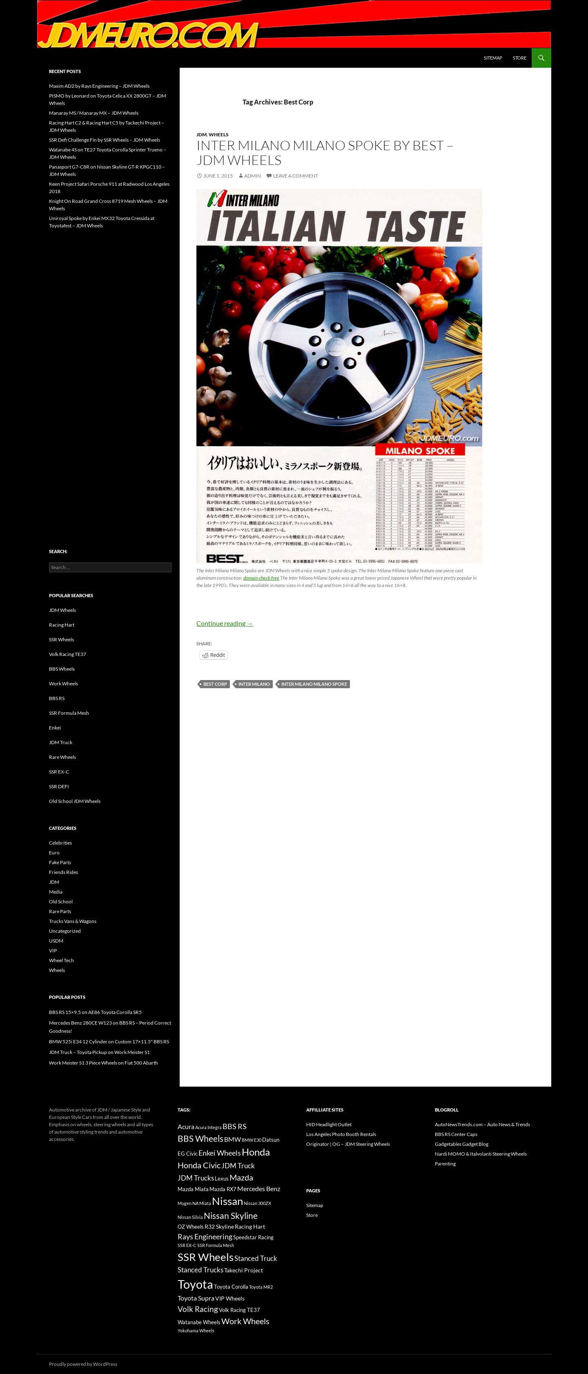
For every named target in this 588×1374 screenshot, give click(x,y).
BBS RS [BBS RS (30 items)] (235, 1126)
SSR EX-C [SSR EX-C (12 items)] (187, 1245)
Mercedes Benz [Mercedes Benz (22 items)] (258, 1188)
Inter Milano (254, 684)
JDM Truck (60, 742)
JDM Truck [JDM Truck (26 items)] (238, 1165)
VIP (53, 950)
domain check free (261, 578)
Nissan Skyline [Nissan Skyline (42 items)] (231, 1215)
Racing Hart (61, 625)
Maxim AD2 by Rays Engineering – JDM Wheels (99, 86)
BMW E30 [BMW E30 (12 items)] (251, 1140)
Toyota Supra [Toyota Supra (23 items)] (196, 1298)
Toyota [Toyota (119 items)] (195, 1284)
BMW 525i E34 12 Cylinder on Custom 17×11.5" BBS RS (109, 1041)
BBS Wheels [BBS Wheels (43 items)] (200, 1138)
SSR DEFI (59, 786)
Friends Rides (63, 872)
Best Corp (215, 684)
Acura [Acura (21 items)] (186, 1126)
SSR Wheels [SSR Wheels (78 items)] (206, 1256)
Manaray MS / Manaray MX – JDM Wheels (93, 113)
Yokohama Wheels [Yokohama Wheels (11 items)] (196, 1330)
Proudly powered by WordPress (83, 1364)
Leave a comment (295, 176)
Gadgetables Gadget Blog (461, 1144)
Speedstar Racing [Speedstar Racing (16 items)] (253, 1237)
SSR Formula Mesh (69, 713)
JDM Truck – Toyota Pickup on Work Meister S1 (99, 1052)
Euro (54, 852)
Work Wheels (63, 683)
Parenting (445, 1164)
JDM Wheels (62, 610)
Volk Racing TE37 (67, 654)
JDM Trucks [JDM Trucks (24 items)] (196, 1178)
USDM (56, 941)
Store (519, 57)
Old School (61, 901)
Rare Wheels (62, 757)
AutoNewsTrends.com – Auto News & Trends (482, 1124)
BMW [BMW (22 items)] (232, 1139)
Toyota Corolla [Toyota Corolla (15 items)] (231, 1286)
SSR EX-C (59, 772)
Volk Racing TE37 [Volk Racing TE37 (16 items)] (239, 1310)
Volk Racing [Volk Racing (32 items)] (198, 1309)
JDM (201, 134)
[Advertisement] (110, 371)
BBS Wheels (62, 669)
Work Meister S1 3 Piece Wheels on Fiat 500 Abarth (103, 1063)
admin (252, 176)
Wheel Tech (61, 960)
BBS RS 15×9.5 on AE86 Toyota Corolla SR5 (95, 1012)
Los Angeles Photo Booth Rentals (341, 1134)
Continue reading (224, 623)
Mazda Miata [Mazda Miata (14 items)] (193, 1189)
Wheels (219, 134)
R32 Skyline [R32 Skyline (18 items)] (219, 1226)
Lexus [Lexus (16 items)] (222, 1178)
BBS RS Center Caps (456, 1134)
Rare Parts (60, 911)
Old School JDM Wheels (74, 801)
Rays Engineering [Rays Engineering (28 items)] (205, 1236)
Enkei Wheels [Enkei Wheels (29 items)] (219, 1152)
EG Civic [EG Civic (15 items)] (188, 1153)
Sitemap (493, 57)
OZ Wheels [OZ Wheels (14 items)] (191, 1227)
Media (55, 892)
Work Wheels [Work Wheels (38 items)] (245, 1321)
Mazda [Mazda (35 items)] (241, 1177)
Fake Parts (60, 862)
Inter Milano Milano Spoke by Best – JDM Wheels (325, 152)
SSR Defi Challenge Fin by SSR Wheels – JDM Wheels (104, 140)
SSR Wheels (61, 639)
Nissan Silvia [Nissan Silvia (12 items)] (190, 1217)
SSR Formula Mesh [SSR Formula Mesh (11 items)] (215, 1245)
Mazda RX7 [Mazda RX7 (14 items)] (222, 1189)
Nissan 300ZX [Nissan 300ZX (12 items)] (257, 1203)
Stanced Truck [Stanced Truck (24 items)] (255, 1258)
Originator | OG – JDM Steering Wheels (348, 1144)
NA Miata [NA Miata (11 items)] (201, 1203)
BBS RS (57, 698)
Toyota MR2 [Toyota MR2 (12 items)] (261, 1287)
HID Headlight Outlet (329, 1124)
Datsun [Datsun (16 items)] (270, 1139)
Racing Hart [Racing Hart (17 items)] (250, 1226)
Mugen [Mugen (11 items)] (185, 1203)
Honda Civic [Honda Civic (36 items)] (199, 1165)
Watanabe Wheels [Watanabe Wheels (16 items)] (199, 1322)
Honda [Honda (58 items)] (256, 1152)
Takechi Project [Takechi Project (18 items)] (243, 1270)
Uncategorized (65, 931)
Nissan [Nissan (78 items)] (227, 1200)
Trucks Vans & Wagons (72, 921)
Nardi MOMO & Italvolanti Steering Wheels (481, 1154)
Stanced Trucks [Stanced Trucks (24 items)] (200, 1270)
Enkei (55, 728)
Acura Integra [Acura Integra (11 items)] (208, 1127)
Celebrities (60, 843)
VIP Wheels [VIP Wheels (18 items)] (230, 1298)
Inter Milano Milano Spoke (314, 684)
